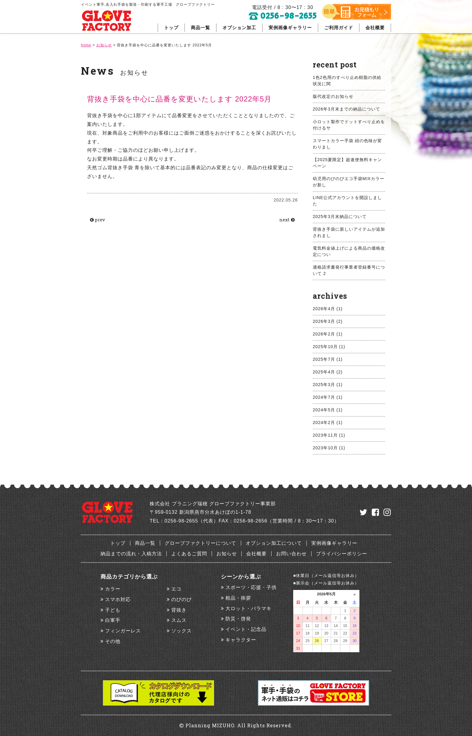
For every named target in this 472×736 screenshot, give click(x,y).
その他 (112, 641)
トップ (171, 27)
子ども (112, 610)
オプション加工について (274, 543)
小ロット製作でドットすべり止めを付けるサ (349, 124)
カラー (112, 588)
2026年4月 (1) (328, 308)
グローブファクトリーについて (200, 543)
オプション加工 (239, 27)
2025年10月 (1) (329, 346)
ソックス (181, 630)
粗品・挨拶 (238, 597)
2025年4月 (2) (328, 372)
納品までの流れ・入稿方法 (131, 553)
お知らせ (226, 553)
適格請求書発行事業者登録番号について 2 (349, 270)
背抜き (179, 610)
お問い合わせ (291, 553)
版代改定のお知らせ (333, 96)
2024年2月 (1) (328, 422)
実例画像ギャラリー (290, 27)
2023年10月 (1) (329, 447)
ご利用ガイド (338, 27)
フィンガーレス (123, 630)
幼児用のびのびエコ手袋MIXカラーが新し (348, 181)
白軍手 (112, 620)
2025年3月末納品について (340, 216)
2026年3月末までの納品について (346, 109)
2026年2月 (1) (328, 334)
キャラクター (240, 639)
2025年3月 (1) (328, 384)
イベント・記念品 (245, 629)
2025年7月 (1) (328, 359)
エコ (176, 588)
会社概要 (375, 27)
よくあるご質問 (189, 553)
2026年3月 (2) (328, 321)
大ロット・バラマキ (248, 608)
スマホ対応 (118, 599)
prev (99, 220)
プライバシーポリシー (341, 553)
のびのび (181, 599)
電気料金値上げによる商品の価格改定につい (349, 251)
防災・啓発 (238, 618)
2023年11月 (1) (329, 435)
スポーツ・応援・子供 (251, 587)
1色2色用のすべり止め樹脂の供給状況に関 (347, 80)
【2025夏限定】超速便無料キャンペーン (347, 162)
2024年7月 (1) (328, 397)
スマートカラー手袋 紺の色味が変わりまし (347, 143)
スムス (179, 620)
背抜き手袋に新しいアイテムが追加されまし (349, 232)
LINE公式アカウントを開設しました (347, 200)
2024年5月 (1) (328, 409)
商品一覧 (200, 27)
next (285, 220)
